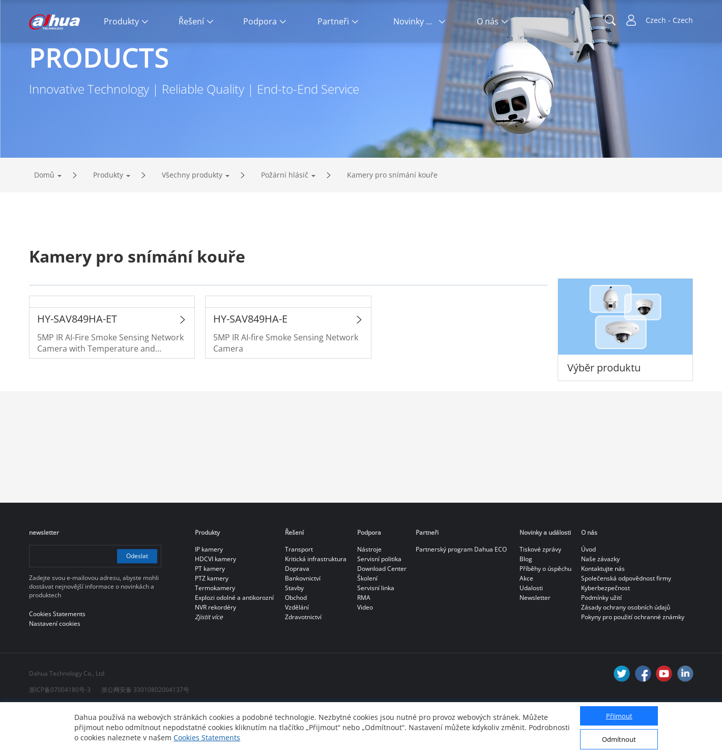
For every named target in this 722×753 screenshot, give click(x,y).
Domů (44, 217)
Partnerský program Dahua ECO (461, 592)
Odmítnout (619, 739)
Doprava (297, 611)
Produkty (108, 217)
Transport (299, 592)
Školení (367, 621)
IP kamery (209, 592)
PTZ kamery (211, 621)
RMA (363, 640)
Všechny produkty (192, 217)
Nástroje (369, 592)
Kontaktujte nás (603, 611)
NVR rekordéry (215, 650)
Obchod (296, 640)
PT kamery (210, 611)
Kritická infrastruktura (315, 601)
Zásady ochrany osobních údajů (625, 650)
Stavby (294, 630)
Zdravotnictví (303, 659)
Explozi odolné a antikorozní (234, 640)
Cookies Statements (207, 737)
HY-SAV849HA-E (250, 361)
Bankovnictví (303, 621)
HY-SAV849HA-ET (77, 361)
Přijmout (619, 715)
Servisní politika (379, 601)
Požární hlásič (284, 217)
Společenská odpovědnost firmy (626, 621)
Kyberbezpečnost (605, 630)
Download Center (382, 611)
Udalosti (531, 630)
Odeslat (137, 598)
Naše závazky (600, 601)
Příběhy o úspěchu (545, 611)
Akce (526, 621)
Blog (525, 601)
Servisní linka (375, 630)
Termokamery (215, 630)
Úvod (588, 592)
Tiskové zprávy (540, 592)
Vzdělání (297, 650)
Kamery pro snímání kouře (392, 217)
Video (365, 650)
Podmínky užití (601, 640)
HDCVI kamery (215, 601)
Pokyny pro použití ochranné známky (632, 659)
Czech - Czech (669, 20)
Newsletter (535, 640)
